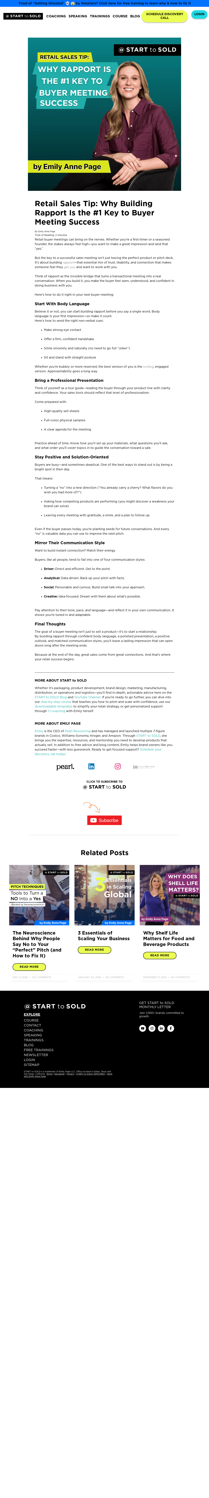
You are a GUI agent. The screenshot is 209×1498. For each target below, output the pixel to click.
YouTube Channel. (87, 697)
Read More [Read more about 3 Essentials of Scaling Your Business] (94, 950)
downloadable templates (54, 706)
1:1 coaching (56, 711)
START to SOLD (148, 735)
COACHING (56, 16)
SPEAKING (78, 16)
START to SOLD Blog (51, 697)
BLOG (135, 16)
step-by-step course (56, 702)
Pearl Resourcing (78, 731)
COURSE (120, 16)
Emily (39, 731)
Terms (49, 1074)
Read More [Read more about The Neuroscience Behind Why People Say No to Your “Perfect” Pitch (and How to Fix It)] (29, 967)
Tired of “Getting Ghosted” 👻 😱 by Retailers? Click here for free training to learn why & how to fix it (104, 3)
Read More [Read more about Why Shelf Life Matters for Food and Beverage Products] (159, 955)
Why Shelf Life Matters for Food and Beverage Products (169, 939)
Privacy (70, 1074)
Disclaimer (59, 1074)
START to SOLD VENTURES (90, 1074)
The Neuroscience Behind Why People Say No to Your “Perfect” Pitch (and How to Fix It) (37, 944)
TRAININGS (100, 16)
